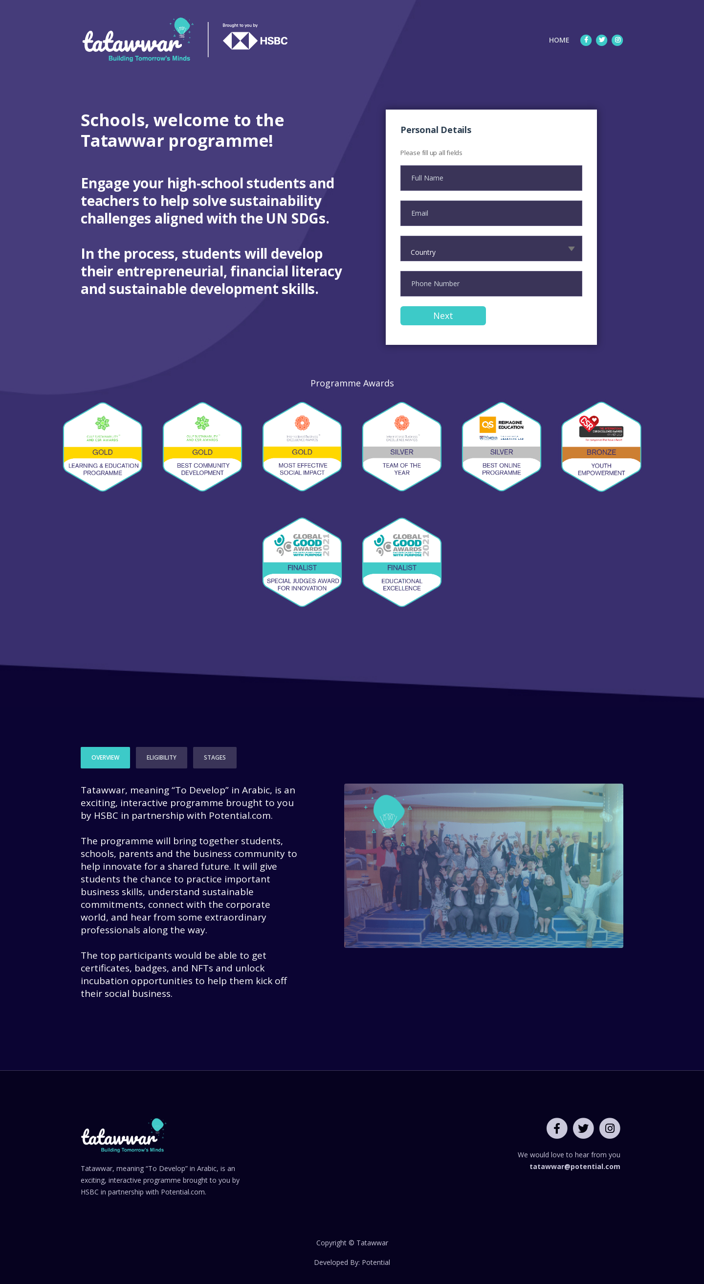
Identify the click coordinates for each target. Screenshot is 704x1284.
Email (419, 213)
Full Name (427, 177)
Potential (376, 1262)
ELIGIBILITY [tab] (161, 757)
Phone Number (435, 283)
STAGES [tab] (215, 757)
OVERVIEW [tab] (105, 757)
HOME (561, 40)
